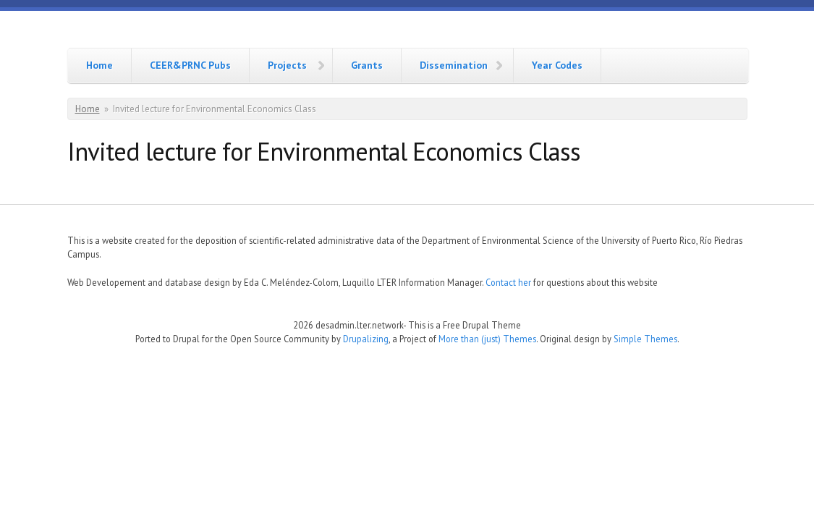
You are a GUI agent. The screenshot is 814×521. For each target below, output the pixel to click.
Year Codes (557, 65)
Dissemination (454, 65)
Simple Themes (645, 338)
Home (99, 65)
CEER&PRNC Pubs (190, 65)
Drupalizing (366, 338)
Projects (287, 65)
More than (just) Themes (487, 338)
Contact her (508, 282)
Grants (367, 65)
